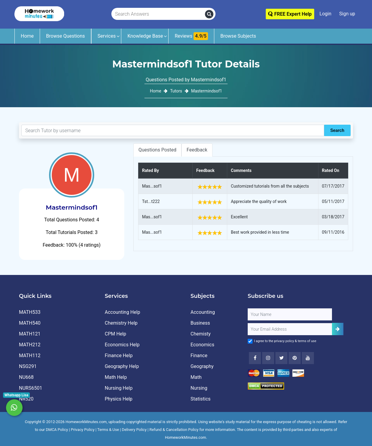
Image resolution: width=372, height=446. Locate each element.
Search (337, 130)
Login (325, 14)
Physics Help (118, 399)
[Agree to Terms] (250, 341)
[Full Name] (290, 314)
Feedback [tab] (197, 150)
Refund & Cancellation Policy (174, 429)
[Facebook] (255, 358)
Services (107, 36)
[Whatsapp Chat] (14, 407)
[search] (209, 14)
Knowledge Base (145, 36)
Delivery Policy (134, 429)
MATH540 (29, 323)
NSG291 (28, 366)
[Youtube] (295, 358)
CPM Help (115, 334)
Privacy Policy (83, 429)
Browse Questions (65, 36)
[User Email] (290, 329)
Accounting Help (122, 312)
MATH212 (29, 345)
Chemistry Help (121, 323)
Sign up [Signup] (347, 14)
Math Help (116, 377)
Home (27, 36)
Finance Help (119, 355)
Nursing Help (118, 388)
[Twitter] (281, 358)
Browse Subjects (238, 36)
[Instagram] (268, 358)
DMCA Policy (57, 429)
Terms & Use (108, 429)
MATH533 (29, 312)
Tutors (176, 91)
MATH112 (29, 355)
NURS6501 (30, 388)
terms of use (307, 341)
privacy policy (284, 341)
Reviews (191, 36)
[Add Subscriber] (337, 329)
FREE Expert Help (290, 14)
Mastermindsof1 (206, 91)
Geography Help (122, 366)
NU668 (26, 377)
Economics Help (122, 345)
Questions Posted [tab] (157, 150)
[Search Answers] (158, 14)
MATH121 (29, 334)
